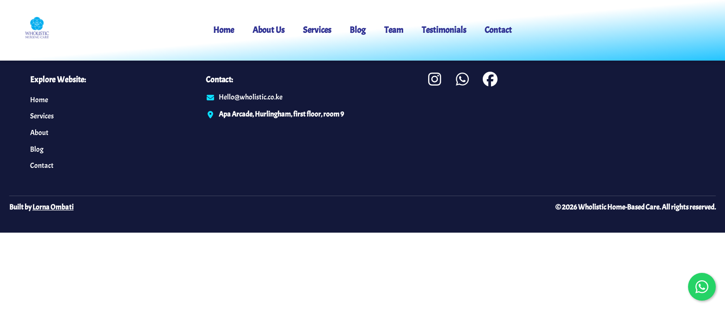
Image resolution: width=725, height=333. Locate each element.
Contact (498, 30)
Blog (358, 30)
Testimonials (444, 30)
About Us (268, 30)
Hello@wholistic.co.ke (251, 97)
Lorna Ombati (53, 207)
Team (393, 30)
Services (317, 30)
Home (223, 30)
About (39, 132)
